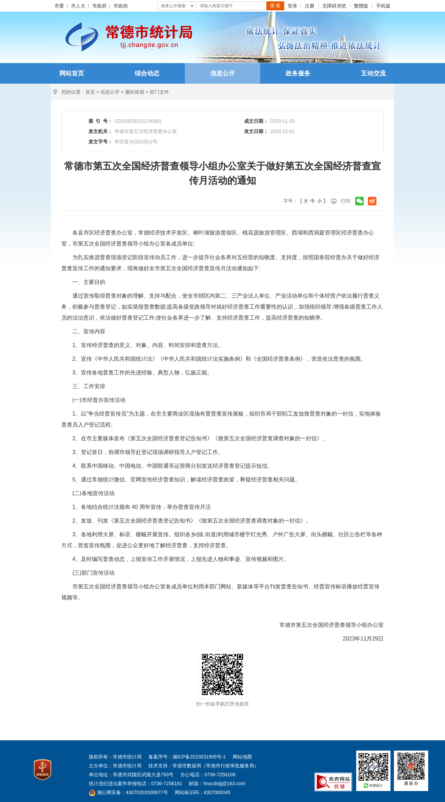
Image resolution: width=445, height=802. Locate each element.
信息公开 (222, 73)
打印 (345, 201)
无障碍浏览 (334, 6)
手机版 (383, 6)
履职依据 (134, 92)
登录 (292, 6)
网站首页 (71, 73)
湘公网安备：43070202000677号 (128, 792)
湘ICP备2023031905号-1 (199, 756)
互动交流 (373, 73)
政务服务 (298, 73)
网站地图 (242, 756)
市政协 (120, 6)
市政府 (99, 6)
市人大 (78, 6)
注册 (309, 6)
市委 (59, 6)
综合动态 (147, 73)
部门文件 (159, 92)
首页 (90, 92)
